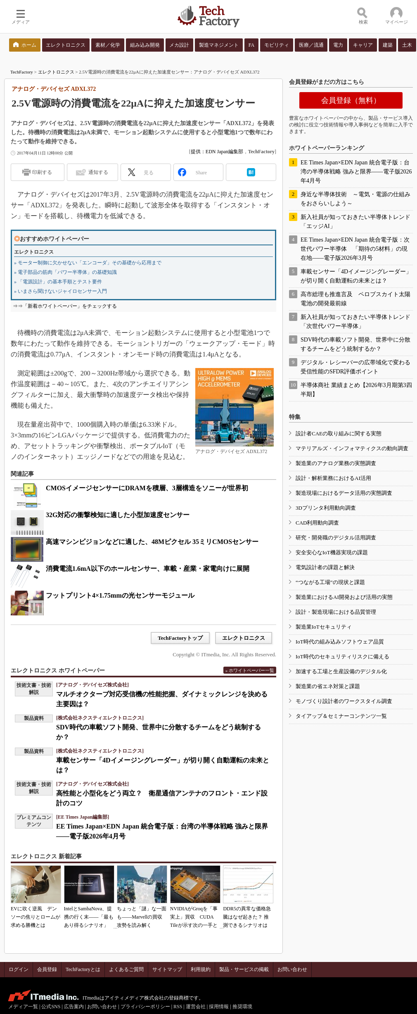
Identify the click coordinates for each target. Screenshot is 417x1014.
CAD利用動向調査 (317, 523)
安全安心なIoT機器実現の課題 (332, 552)
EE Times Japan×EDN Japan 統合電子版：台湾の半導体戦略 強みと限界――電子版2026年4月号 (356, 171)
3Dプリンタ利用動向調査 (326, 508)
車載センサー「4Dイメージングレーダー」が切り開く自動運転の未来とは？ (356, 276)
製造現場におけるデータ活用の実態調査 (344, 493)
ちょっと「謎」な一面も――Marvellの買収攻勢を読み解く (141, 917)
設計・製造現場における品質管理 (336, 612)
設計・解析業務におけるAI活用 (333, 478)
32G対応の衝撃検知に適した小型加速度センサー (118, 514)
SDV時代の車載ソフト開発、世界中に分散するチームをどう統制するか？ (355, 344)
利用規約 (201, 969)
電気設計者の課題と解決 (325, 567)
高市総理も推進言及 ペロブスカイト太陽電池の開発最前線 (355, 298)
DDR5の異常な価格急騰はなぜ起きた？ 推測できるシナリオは (246, 917)
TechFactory (21, 71)
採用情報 (219, 1006)
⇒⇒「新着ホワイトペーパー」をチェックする (65, 306)
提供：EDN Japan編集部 (217, 151)
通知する (98, 172)
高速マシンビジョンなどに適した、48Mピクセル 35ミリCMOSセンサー (152, 541)
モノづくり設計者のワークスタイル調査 (344, 701)
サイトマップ (167, 969)
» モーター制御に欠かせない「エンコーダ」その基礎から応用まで (87, 263)
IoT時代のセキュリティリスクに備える (342, 656)
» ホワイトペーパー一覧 (249, 670)
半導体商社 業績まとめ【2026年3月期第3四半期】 (356, 389)
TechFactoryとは (83, 969)
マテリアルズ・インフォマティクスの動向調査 (352, 448)
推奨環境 (242, 1006)
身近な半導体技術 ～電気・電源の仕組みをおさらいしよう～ (355, 199)
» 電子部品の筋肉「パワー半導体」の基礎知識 (65, 272)
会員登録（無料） (351, 100)
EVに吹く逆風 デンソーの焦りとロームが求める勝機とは (35, 917)
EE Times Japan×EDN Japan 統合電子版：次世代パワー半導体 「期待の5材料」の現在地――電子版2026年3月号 (355, 249)
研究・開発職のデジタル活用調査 (336, 537)
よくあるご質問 (126, 969)
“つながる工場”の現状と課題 (330, 582)
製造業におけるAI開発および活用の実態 (344, 597)
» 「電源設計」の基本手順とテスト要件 (58, 282)
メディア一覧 (23, 1006)
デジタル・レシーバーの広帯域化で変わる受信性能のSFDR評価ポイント (355, 367)
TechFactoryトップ (180, 638)
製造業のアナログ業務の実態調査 (336, 463)
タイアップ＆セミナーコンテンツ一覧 (341, 716)
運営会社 (196, 1006)
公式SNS (50, 1006)
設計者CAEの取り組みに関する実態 (338, 433)
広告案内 (74, 1006)
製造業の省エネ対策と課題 (328, 686)
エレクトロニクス (56, 71)
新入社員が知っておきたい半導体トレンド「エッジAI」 (355, 221)
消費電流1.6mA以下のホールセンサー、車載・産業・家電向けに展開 (147, 568)
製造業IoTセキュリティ (324, 627)
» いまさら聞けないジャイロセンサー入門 (60, 291)
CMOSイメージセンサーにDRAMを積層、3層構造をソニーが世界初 (147, 488)
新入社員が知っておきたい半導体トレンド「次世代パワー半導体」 (355, 321)
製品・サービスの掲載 (244, 969)
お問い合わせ (292, 969)
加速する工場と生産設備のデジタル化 (341, 671)
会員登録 (47, 969)
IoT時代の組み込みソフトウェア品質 (340, 642)
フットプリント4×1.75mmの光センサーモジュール (120, 595)
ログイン (18, 969)
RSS (177, 1006)
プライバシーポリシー (145, 1006)
